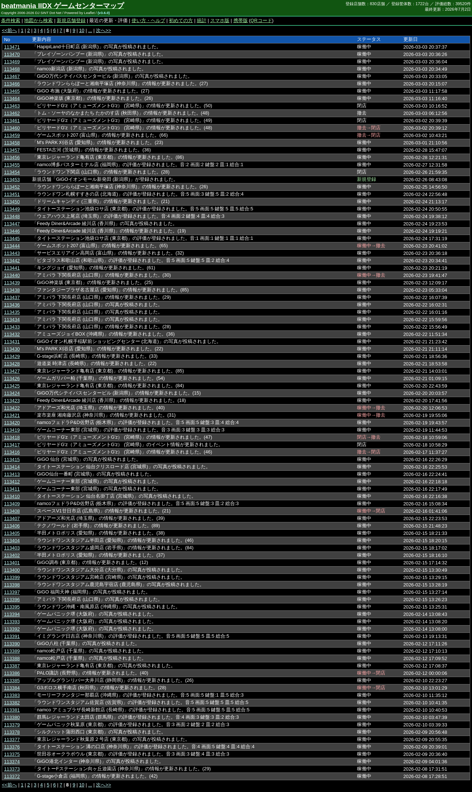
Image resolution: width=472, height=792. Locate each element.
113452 (12, 187)
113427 (12, 371)
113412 (12, 481)
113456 (12, 157)
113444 (12, 246)
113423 (12, 400)
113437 (12, 297)
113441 (12, 268)
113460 (12, 128)
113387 (12, 666)
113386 (12, 673)
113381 (12, 710)
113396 (12, 599)
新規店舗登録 (71, 20)
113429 (12, 356)
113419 (12, 430)
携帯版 (240, 20)
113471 (12, 47)
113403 (12, 548)
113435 (12, 312)
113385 (12, 680)
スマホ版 (219, 20)
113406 (12, 526)
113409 (12, 504)
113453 (12, 179)
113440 (12, 275)
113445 (12, 238)
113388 (12, 658)
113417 (12, 445)
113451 (12, 194)
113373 (12, 769)
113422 (12, 408)
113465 (12, 91)
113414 (12, 467)
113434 (12, 319)
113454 (12, 172)
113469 (12, 61)
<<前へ (9, 30)
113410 (12, 496)
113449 (12, 209)
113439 (12, 282)
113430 (12, 349)
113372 (12, 776)
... (90, 30)
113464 (12, 98)
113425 (12, 386)
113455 (12, 165)
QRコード (261, 20)
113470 (12, 54)
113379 (12, 725)
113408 (12, 511)
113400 (12, 570)
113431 (12, 341)
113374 (12, 761)
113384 (12, 688)
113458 (12, 143)
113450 (12, 201)
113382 (12, 702)
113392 (12, 629)
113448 (12, 216)
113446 (12, 231)
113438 (12, 290)
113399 (12, 577)
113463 (12, 106)
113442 (12, 260)
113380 (12, 717)
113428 (12, 364)
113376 (12, 747)
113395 (12, 607)
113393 (12, 621)
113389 (12, 651)
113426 (12, 378)
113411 (12, 489)
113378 (12, 732)
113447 (12, 224)
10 (81, 30)
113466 (12, 84)
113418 (12, 437)
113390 (12, 643)
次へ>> (103, 30)
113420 (12, 422)
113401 (12, 562)
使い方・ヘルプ (148, 20)
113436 (12, 305)
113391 (12, 636)
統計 (201, 20)
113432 (12, 334)
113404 (12, 540)
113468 (12, 69)
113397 (12, 592)
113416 (12, 452)
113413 (12, 474)
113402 (12, 555)
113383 (12, 695)
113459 (12, 135)
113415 (12, 459)
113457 (12, 150)
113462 (12, 113)
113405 (12, 533)
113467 (12, 76)
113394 (12, 614)
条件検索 (10, 20)
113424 (12, 393)
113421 (12, 415)
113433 (12, 327)
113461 (12, 120)
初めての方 (181, 20)
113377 (12, 739)
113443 (12, 253)
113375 (12, 754)
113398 (12, 585)
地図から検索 (38, 20)
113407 (12, 518)
